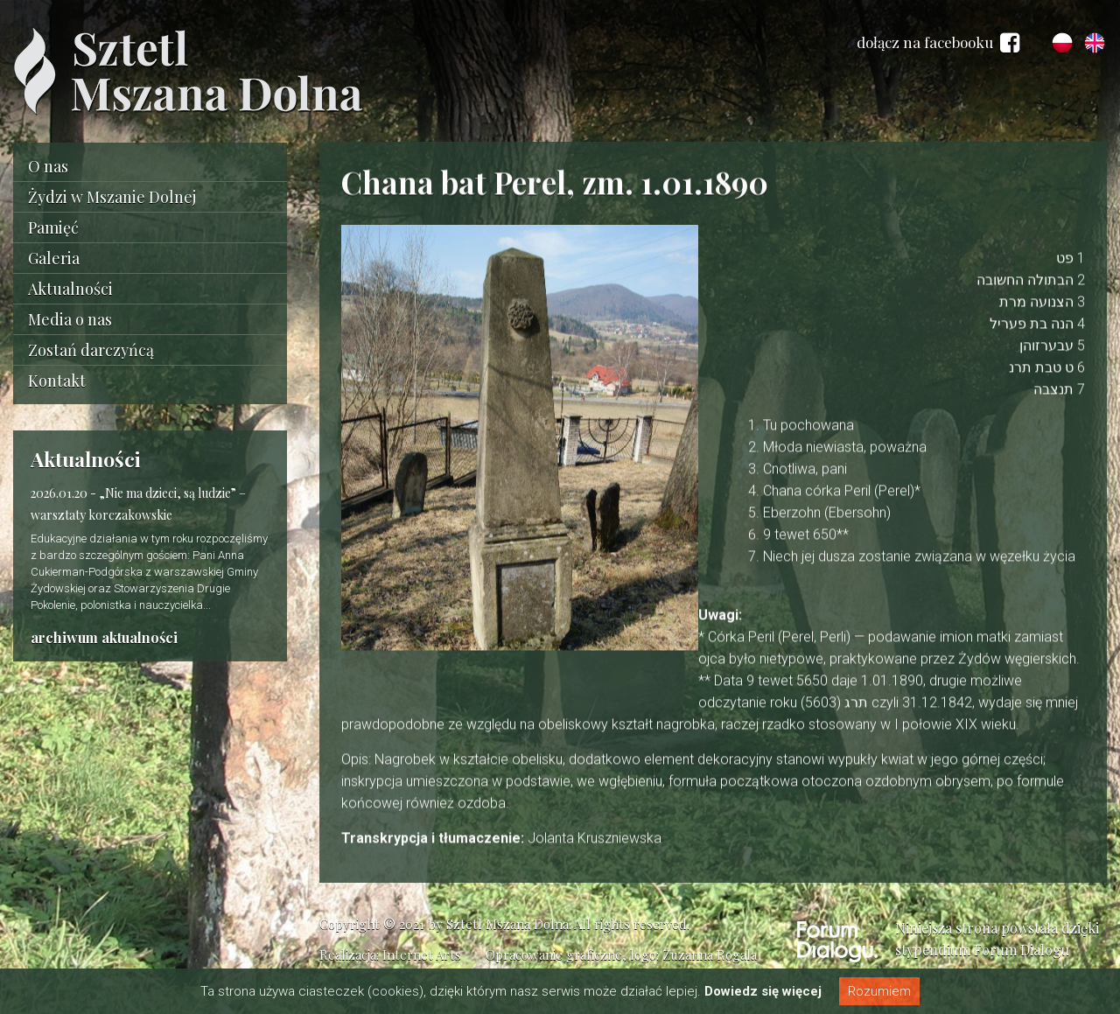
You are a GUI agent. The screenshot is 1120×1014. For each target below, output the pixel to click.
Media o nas (70, 319)
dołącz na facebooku (938, 42)
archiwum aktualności (104, 637)
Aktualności (70, 288)
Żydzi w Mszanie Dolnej (112, 196)
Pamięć (53, 227)
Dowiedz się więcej (763, 991)
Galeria (54, 258)
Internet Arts (421, 954)
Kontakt (57, 380)
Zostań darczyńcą (91, 349)
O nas (48, 166)
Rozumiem (879, 991)
